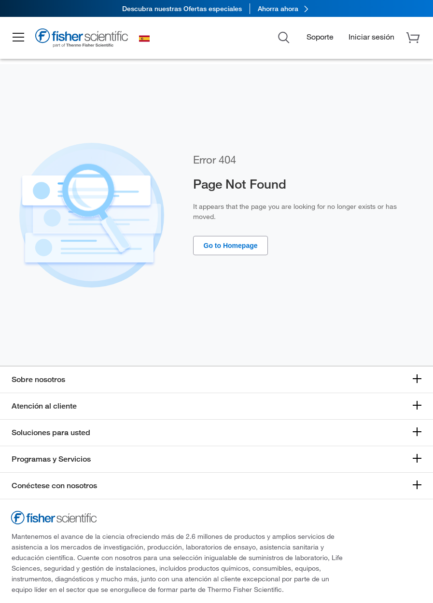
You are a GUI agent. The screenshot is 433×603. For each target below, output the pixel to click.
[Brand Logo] (84, 40)
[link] (216, 8)
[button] (20, 37)
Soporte (320, 36)
